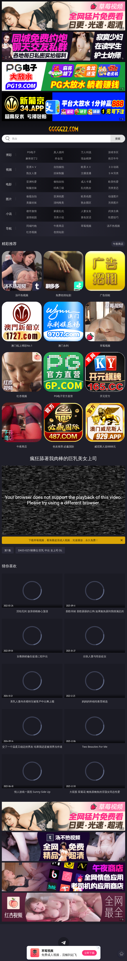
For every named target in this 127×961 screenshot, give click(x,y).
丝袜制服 (59, 173)
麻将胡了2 (31, 158)
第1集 (7, 550)
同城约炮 (31, 226)
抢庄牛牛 (113, 158)
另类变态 (113, 188)
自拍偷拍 (59, 167)
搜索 (117, 138)
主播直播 (86, 173)
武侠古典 (113, 211)
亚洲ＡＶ (31, 167)
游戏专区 (113, 152)
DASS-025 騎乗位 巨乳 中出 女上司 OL (40, 550)
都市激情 (31, 211)
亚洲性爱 (31, 181)
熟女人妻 (31, 173)
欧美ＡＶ (86, 167)
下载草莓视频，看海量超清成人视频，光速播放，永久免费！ (76, 540)
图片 (9, 199)
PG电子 (31, 152)
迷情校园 (31, 217)
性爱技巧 (113, 217)
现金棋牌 (86, 158)
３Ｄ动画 (113, 167)
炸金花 (59, 158)
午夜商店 (59, 226)
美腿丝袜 (31, 202)
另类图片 (113, 202)
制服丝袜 (31, 188)
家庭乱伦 (59, 211)
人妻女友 (86, 211)
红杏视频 (31, 232)
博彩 (9, 155)
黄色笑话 (86, 217)
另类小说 (59, 217)
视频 (9, 169)
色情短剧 (59, 232)
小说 (9, 214)
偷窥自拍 (31, 196)
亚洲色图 (59, 196)
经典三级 (59, 188)
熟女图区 (86, 202)
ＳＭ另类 (113, 173)
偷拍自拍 (59, 181)
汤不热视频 (113, 226)
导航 (9, 228)
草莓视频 (86, 226)
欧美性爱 (113, 181)
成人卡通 (86, 181)
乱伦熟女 (86, 188)
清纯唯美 (59, 202)
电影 (9, 184)
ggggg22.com (63, 129)
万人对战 (86, 152)
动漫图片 (113, 196)
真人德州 (59, 152)
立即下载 (89, 953)
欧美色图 (86, 196)
